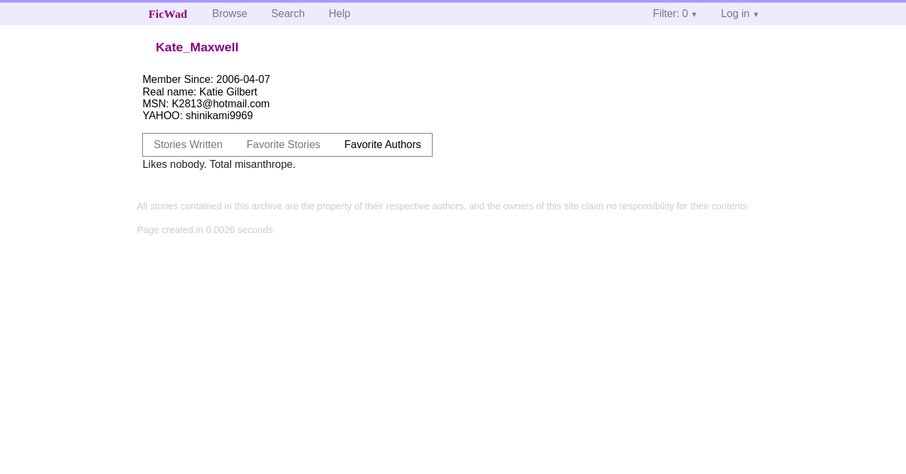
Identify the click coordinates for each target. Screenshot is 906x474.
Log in (735, 13)
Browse (229, 13)
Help (339, 13)
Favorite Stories (284, 144)
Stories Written (188, 144)
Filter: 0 (670, 13)
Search (288, 13)
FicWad (168, 13)
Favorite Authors (382, 144)
